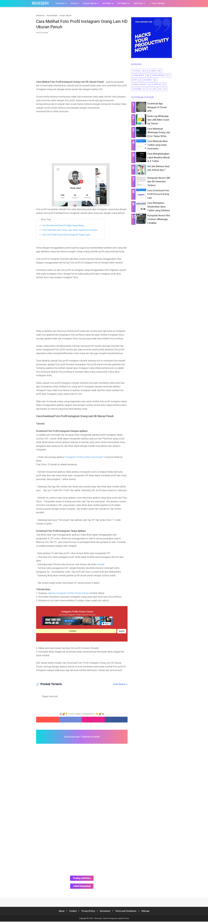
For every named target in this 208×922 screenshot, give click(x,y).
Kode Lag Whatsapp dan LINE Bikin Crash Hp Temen (158, 120)
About (60, 911)
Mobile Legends (139, 84)
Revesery (40, 3)
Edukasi (152, 71)
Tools (74, 3)
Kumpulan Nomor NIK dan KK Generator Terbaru (158, 182)
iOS (150, 89)
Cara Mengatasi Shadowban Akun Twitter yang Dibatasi (158, 207)
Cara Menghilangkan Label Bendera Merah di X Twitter (158, 157)
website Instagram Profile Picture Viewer (68, 593)
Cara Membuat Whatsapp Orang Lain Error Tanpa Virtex (158, 132)
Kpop (134, 80)
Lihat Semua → (120, 684)
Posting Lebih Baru (82, 878)
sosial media (138, 75)
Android (157, 84)
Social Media (89, 3)
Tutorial (60, 3)
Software (122, 3)
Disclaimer (105, 911)
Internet (106, 3)
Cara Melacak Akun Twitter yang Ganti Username (157, 145)
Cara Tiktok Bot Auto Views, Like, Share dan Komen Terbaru (69, 230)
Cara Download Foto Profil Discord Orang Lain (158, 194)
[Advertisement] (82, 57)
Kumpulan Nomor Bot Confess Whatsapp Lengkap (158, 219)
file (160, 89)
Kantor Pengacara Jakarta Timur (116, 919)
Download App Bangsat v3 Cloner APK (157, 107)
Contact (72, 911)
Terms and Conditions (126, 911)
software (137, 89)
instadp (100, 564)
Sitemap (146, 911)
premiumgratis (159, 75)
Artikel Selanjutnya (82, 886)
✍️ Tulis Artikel (157, 3)
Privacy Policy (88, 911)
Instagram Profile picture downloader (84, 457)
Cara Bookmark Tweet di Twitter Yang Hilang (63, 226)
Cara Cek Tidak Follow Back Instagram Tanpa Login (66, 235)
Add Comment (42, 33)
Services (138, 3)
